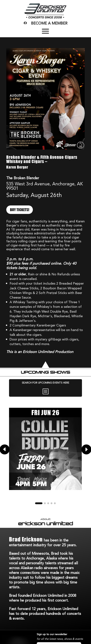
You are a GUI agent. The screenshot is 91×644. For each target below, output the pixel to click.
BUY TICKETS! (19, 209)
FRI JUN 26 (45, 412)
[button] (38, 503)
